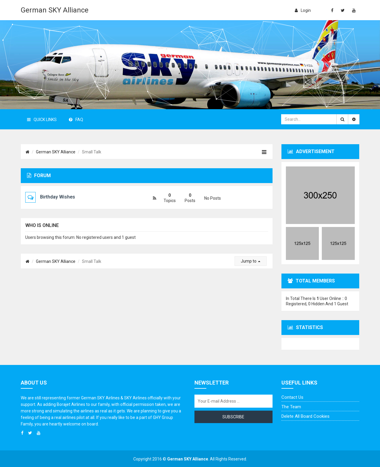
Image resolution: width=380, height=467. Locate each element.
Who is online (42, 225)
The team (291, 406)
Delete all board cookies (305, 416)
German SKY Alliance (54, 10)
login (303, 10)
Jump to (250, 261)
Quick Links (42, 119)
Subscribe (233, 416)
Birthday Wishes (57, 197)
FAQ (76, 119)
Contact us (292, 397)
